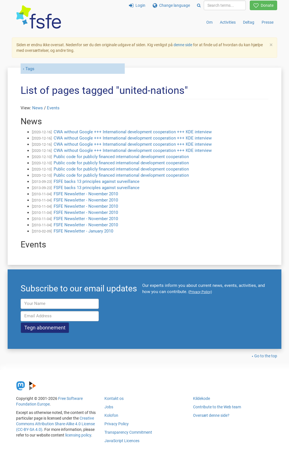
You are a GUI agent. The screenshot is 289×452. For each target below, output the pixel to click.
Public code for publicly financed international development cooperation (121, 156)
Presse (267, 22)
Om (209, 22)
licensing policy (78, 435)
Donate (263, 5)
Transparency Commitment (128, 432)
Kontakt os (114, 398)
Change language (171, 5)
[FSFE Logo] (38, 17)
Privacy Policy (116, 424)
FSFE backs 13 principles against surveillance (96, 181)
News (37, 107)
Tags (29, 68)
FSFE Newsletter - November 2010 (86, 193)
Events (53, 107)
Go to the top (265, 356)
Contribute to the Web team (217, 407)
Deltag (248, 22)
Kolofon (111, 415)
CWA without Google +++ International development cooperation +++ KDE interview (133, 131)
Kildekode (201, 398)
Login (137, 5)
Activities (228, 22)
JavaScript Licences (121, 440)
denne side (183, 45)
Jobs (108, 407)
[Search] (199, 5)
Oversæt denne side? (211, 415)
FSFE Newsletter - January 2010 (83, 231)
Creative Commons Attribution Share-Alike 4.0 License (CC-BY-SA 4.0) (55, 424)
